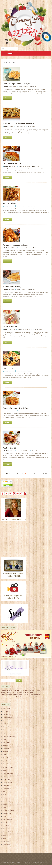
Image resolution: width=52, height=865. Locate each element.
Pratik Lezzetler (7, 813)
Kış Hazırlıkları (6, 779)
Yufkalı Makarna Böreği (12, 163)
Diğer (4, 739)
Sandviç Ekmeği (9, 448)
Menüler (5, 795)
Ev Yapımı (5, 751)
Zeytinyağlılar (6, 844)
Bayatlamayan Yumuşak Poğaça (15, 245)
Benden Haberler (7, 717)
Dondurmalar (6, 742)
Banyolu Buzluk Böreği (12, 287)
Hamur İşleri (6, 757)
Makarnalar (6, 792)
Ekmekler (5, 745)
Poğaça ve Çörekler (8, 810)
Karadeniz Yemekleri (8, 767)
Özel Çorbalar (6, 801)
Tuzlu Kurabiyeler (8, 841)
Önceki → (46, 473)
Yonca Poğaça (8, 368)
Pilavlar (5, 807)
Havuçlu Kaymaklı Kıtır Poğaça (15, 408)
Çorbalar (5, 733)
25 (34, 473)
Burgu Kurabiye (9, 203)
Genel (4, 754)
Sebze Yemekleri (7, 819)
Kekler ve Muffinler (8, 773)
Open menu (9, 53)
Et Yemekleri (6, 748)
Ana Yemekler (7, 708)
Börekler (5, 723)
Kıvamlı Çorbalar (7, 782)
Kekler (4, 770)
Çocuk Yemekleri (7, 730)
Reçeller (5, 816)
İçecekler (5, 761)
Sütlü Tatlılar (6, 826)
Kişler (4, 776)
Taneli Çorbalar (7, 829)
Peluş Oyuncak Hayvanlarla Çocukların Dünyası (14, 699)
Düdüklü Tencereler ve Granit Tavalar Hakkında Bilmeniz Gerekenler (20, 694)
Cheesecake (6, 727)
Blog (4, 720)
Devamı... (7, 98)
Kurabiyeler (6, 788)
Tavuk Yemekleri (7, 838)
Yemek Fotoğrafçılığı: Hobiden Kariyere (12, 697)
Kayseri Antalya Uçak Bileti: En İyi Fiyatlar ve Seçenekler (17, 692)
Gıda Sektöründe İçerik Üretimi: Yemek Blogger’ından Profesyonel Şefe (21, 690)
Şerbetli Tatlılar (7, 822)
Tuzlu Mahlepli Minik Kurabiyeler (17, 84)
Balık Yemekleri (7, 714)
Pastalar (5, 804)
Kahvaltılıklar (6, 764)
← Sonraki (7, 473)
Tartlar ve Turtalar (8, 832)
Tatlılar (5, 835)
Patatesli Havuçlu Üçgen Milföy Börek (18, 123)
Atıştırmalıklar (7, 711)
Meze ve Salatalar (8, 798)
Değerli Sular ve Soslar (9, 736)
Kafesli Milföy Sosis (11, 326)
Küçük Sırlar (6, 785)
